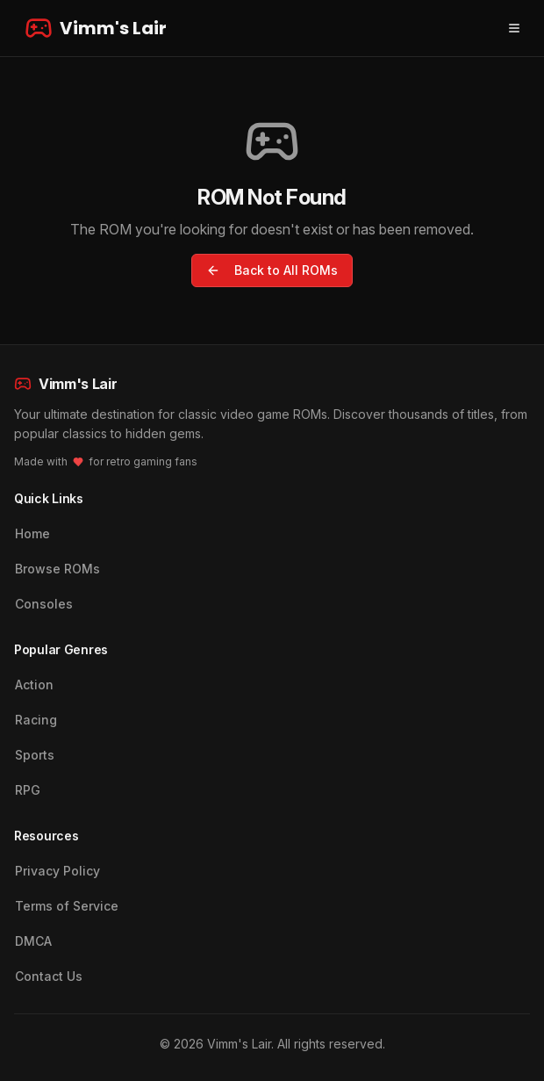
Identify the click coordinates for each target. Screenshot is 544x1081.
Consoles (44, 603)
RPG (27, 789)
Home (32, 533)
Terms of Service (66, 905)
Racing (36, 719)
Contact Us (48, 976)
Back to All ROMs (272, 270)
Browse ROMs (57, 568)
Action (34, 684)
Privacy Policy (57, 870)
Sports (34, 754)
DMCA (33, 940)
